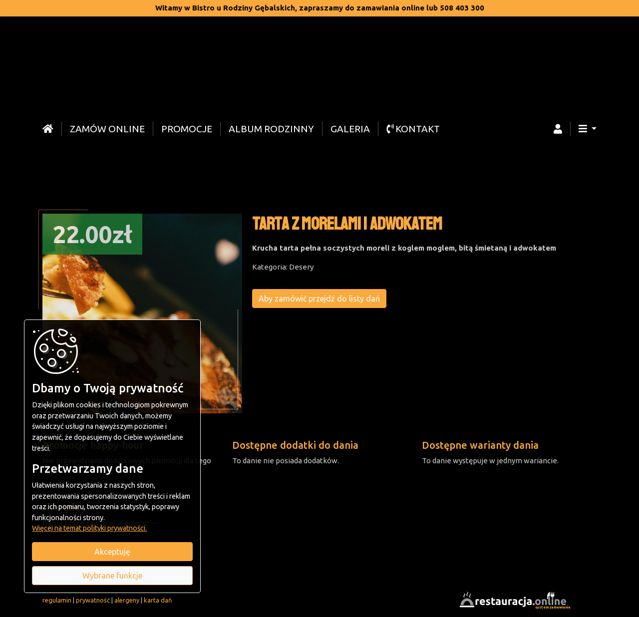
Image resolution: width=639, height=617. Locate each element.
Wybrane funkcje (112, 575)
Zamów (107, 128)
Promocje (186, 128)
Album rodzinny (271, 128)
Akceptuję (112, 551)
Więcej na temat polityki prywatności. (89, 528)
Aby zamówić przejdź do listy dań (319, 298)
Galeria (350, 128)
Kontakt (413, 128)
